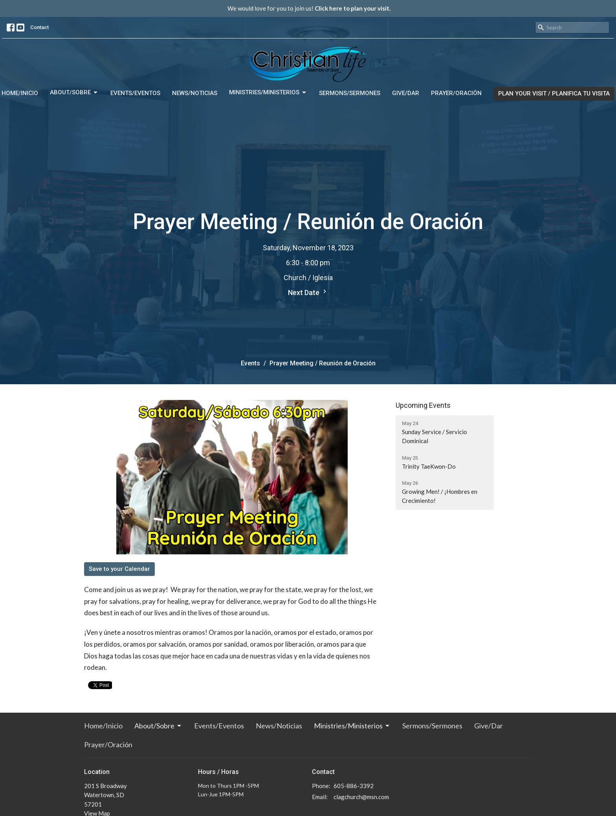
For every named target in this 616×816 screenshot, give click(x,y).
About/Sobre (74, 93)
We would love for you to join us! (308, 8)
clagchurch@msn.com (361, 796)
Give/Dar (405, 93)
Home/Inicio (20, 93)
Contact (39, 27)
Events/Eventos (135, 93)
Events (250, 363)
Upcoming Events (423, 405)
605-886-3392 (354, 785)
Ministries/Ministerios (268, 93)
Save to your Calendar (119, 568)
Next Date (308, 292)
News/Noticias (194, 93)
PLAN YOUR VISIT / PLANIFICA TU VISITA (554, 93)
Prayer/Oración (456, 93)
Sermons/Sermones (349, 93)
